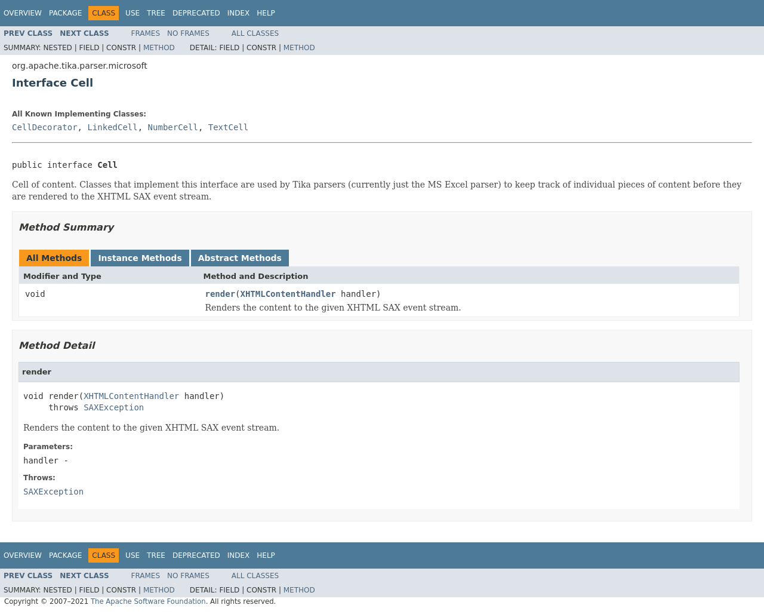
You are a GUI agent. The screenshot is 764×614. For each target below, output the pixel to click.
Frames (146, 33)
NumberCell (173, 127)
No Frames (188, 33)
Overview (23, 13)
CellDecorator (45, 127)
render (220, 294)
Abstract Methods (240, 258)
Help (266, 13)
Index (238, 13)
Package (65, 13)
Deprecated (196, 13)
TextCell (228, 127)
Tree (156, 13)
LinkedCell (112, 127)
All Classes (255, 33)
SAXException (114, 407)
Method (159, 48)
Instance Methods (139, 258)
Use (132, 13)
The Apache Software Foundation (148, 601)
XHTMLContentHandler (288, 294)
